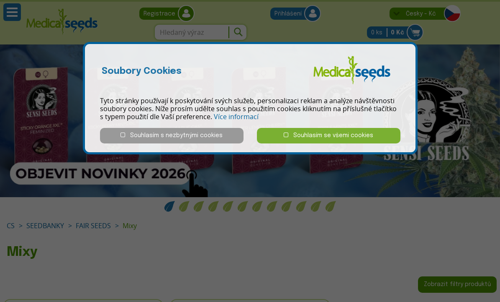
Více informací (236, 116)
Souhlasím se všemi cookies (328, 135)
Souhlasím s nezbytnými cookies (172, 135)
